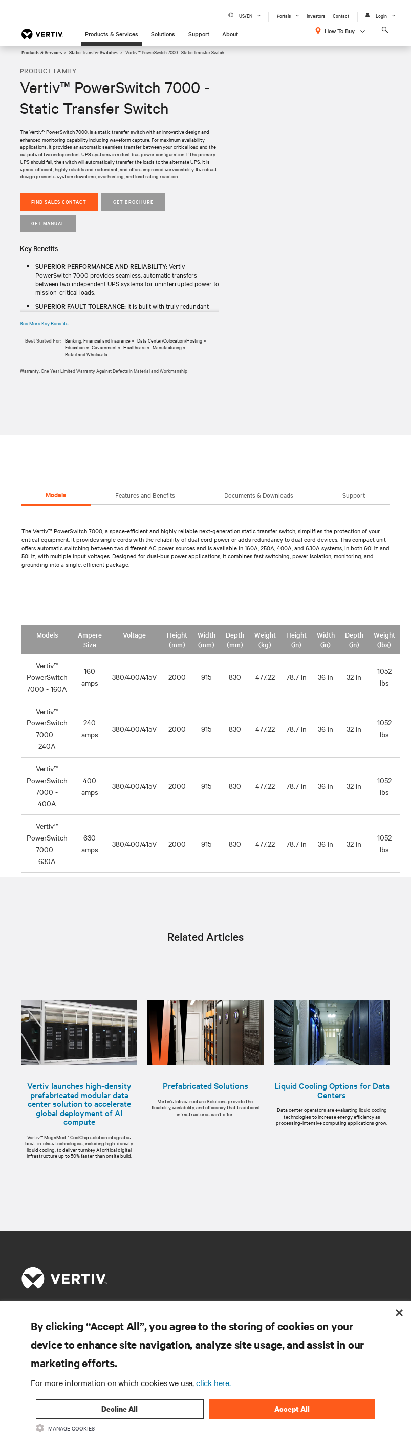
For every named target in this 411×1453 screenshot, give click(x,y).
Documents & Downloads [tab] (258, 495)
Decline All (119, 1409)
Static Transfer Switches (93, 51)
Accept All (292, 1409)
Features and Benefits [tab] (145, 495)
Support (198, 34)
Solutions (163, 34)
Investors (316, 15)
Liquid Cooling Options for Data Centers (332, 1090)
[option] (205, 1061)
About (230, 34)
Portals (284, 15)
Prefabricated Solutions (205, 1086)
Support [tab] (353, 495)
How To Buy (340, 31)
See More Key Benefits (44, 323)
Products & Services (111, 34)
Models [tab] (56, 495)
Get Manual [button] (47, 223)
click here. (213, 1382)
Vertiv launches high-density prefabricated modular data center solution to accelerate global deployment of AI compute (79, 1103)
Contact (341, 15)
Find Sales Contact (58, 202)
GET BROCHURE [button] (133, 202)
